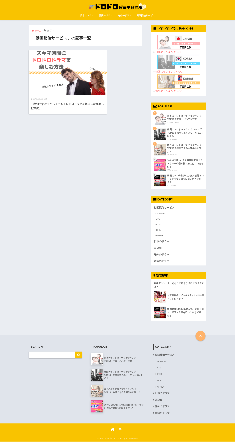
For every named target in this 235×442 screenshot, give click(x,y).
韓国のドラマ (106, 15)
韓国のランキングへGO (168, 71)
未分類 (158, 248)
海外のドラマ (124, 15)
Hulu (158, 230)
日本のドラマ (87, 15)
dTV (158, 219)
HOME (117, 430)
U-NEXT (160, 235)
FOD (158, 224)
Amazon (160, 213)
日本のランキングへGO (168, 52)
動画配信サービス (146, 15)
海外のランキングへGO (168, 91)
